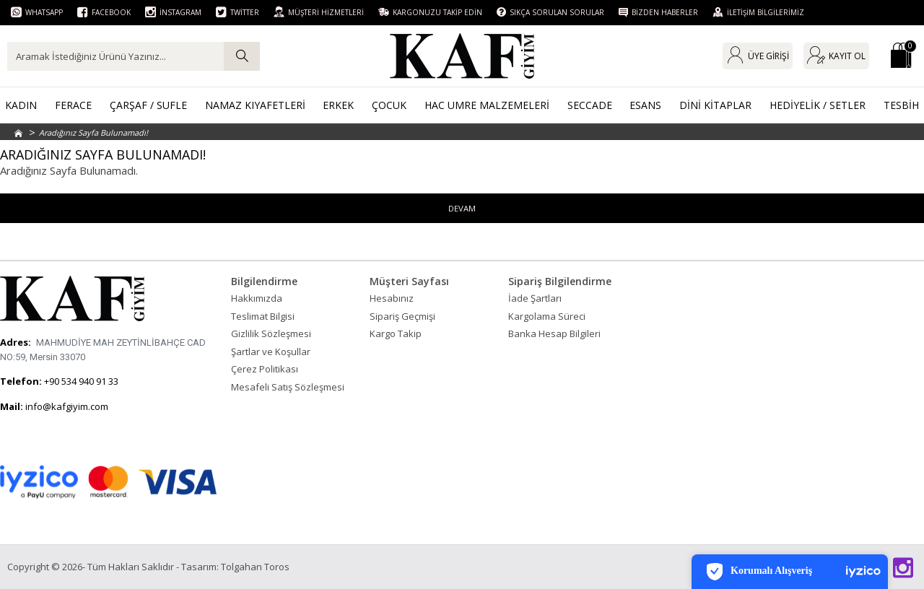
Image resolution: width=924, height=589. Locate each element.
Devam (462, 208)
